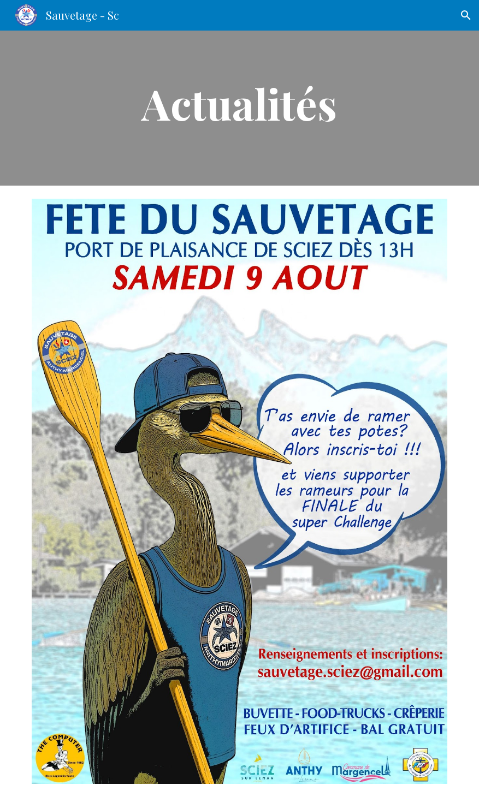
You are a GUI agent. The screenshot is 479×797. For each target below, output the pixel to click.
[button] (466, 15)
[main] (239, 108)
